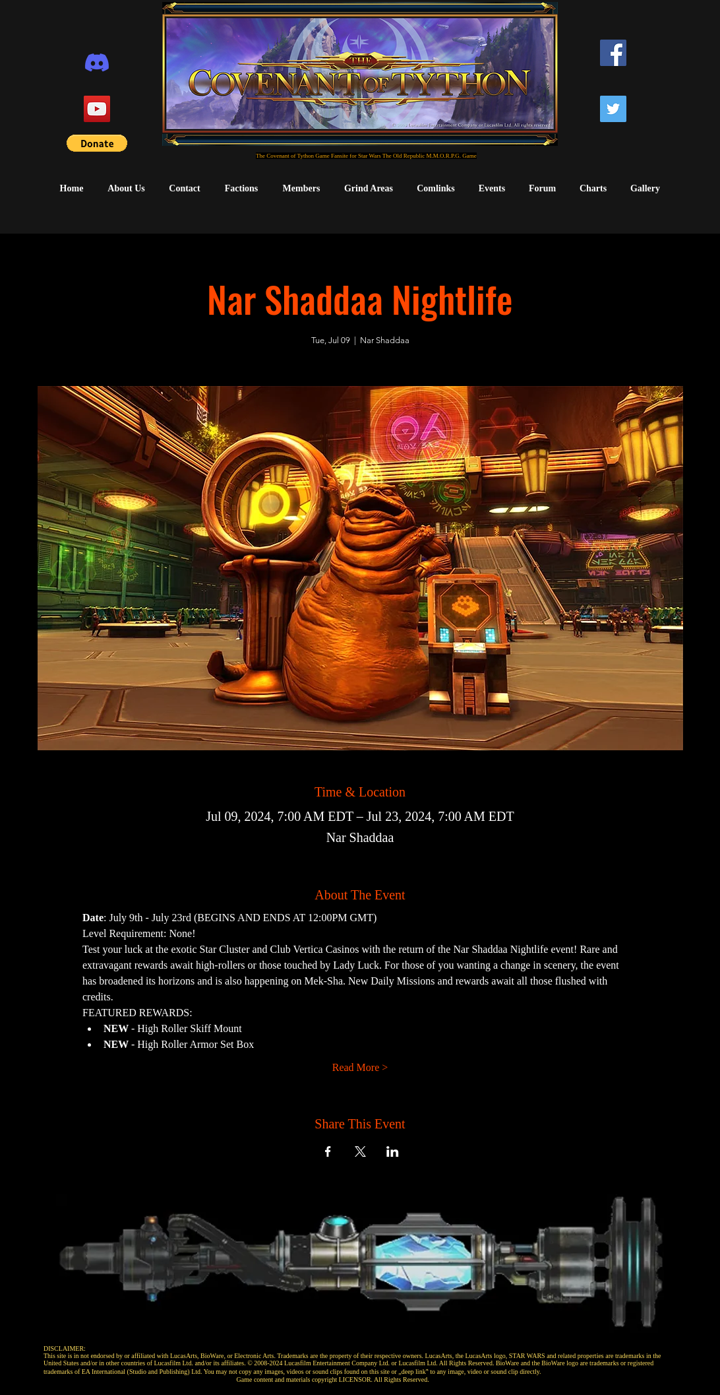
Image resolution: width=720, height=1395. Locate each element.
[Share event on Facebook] (328, 1151)
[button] (97, 143)
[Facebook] (613, 53)
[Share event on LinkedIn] (392, 1151)
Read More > (360, 1067)
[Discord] (97, 62)
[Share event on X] (360, 1151)
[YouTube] (97, 109)
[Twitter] (613, 109)
